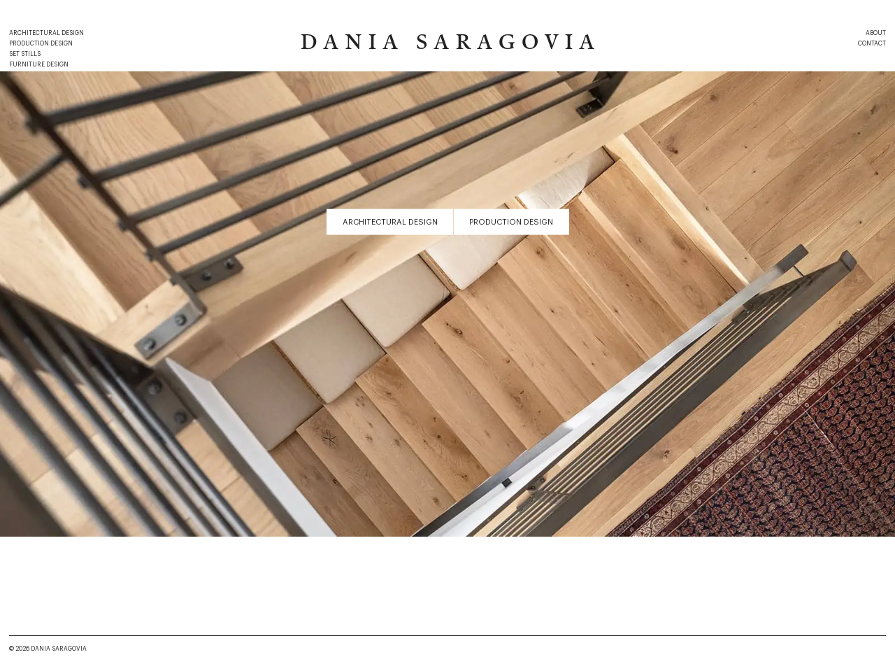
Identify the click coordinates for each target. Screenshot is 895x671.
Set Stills (25, 54)
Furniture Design (39, 65)
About (876, 33)
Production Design (41, 44)
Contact (872, 44)
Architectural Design (46, 33)
